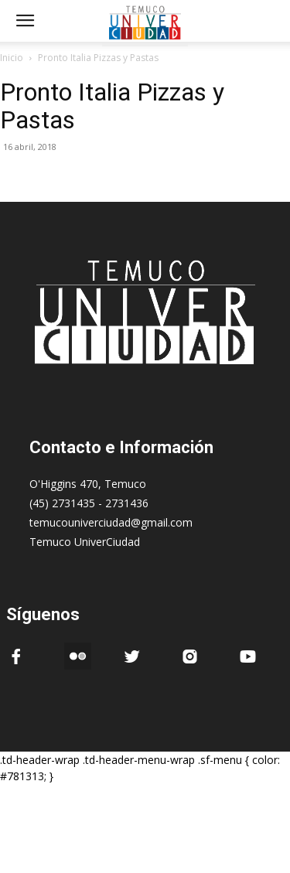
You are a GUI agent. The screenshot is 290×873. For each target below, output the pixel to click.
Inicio (11, 57)
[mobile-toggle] (24, 21)
